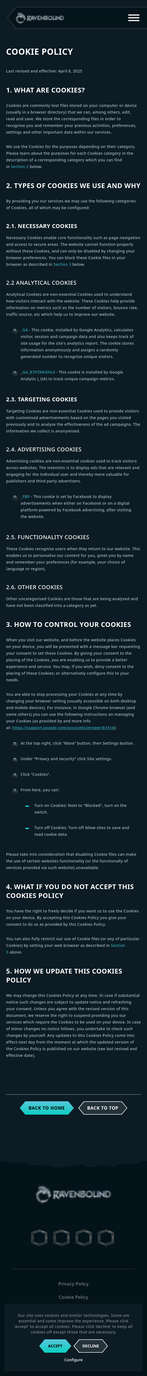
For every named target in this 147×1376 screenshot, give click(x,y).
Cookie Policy (73, 1297)
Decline (91, 1346)
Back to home (47, 1108)
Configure (73, 1359)
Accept (55, 1346)
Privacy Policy (73, 1284)
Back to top (102, 1108)
